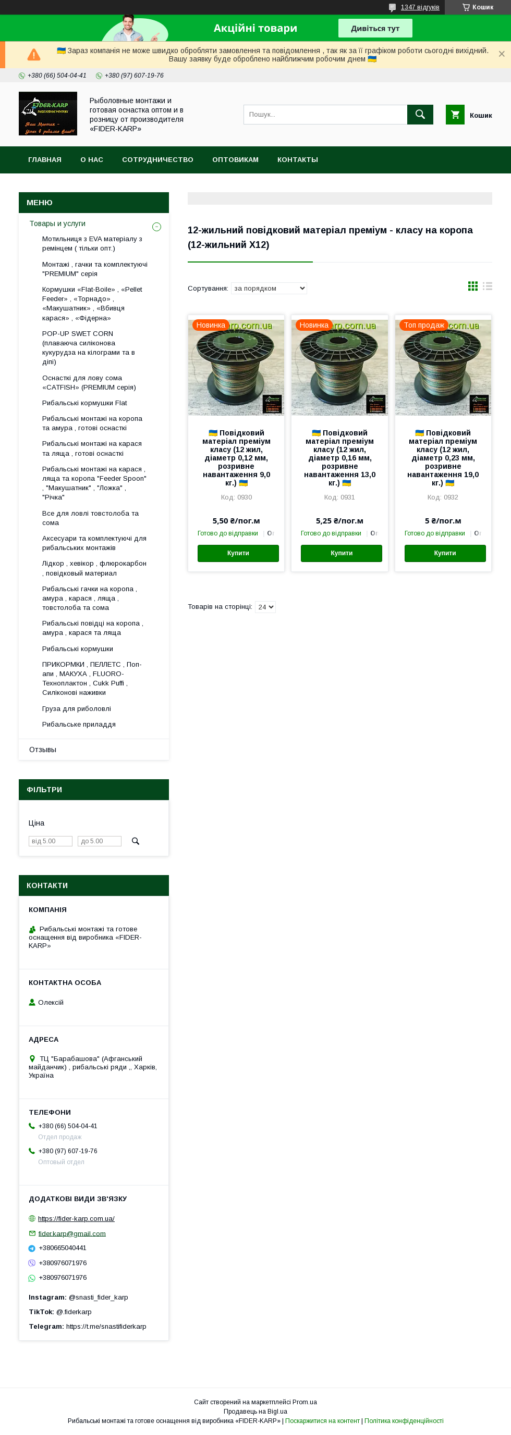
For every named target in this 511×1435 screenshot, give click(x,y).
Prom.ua (305, 1402)
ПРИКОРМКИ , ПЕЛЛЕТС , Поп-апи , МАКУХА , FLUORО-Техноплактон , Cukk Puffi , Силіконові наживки (92, 678)
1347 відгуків (420, 7)
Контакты (297, 160)
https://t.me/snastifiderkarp (106, 1326)
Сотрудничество (157, 160)
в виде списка (487, 288)
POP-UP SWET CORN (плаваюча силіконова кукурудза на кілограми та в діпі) (88, 348)
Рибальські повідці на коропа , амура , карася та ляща (92, 628)
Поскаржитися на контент (322, 1421)
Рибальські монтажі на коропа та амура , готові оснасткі (92, 423)
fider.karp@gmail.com (72, 1233)
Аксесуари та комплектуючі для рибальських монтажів (94, 543)
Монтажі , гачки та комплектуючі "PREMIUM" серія (95, 269)
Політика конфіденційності (404, 1421)
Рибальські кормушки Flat (84, 403)
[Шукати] (420, 114)
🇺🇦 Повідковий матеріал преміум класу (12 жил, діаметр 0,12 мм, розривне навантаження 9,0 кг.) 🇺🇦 (236, 458)
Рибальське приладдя (79, 724)
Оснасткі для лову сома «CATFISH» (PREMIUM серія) (89, 382)
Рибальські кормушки (77, 649)
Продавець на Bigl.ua (255, 1411)
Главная (45, 160)
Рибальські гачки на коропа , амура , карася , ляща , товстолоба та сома (89, 598)
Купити (238, 553)
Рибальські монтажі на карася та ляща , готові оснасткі (92, 448)
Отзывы (42, 749)
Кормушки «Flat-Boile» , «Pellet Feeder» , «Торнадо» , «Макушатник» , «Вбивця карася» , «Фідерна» (92, 303)
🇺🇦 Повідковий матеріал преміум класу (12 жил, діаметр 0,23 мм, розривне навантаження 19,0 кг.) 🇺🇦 (443, 458)
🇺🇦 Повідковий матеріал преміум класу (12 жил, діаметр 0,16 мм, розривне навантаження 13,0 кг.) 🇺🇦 (339, 458)
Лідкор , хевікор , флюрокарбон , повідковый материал (94, 568)
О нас (91, 160)
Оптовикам (235, 160)
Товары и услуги (57, 223)
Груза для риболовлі (76, 709)
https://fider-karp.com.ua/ (76, 1218)
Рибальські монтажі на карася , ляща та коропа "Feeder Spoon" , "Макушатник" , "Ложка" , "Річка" (94, 483)
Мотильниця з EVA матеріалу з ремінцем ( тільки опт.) (92, 243)
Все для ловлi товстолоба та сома (90, 518)
